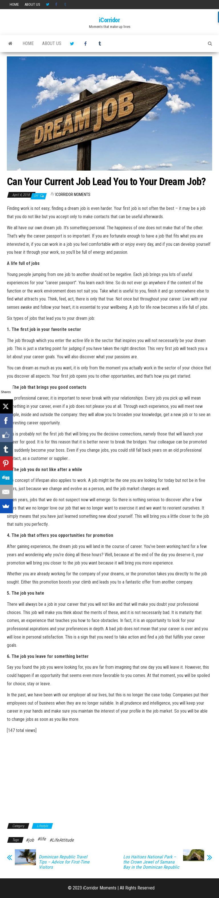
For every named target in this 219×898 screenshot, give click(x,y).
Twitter (47, 4)
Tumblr (65, 4)
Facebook (56, 4)
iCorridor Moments (72, 194)
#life (41, 839)
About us (32, 4)
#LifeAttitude (61, 840)
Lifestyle (42, 826)
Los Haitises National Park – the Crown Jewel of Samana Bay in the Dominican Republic (151, 862)
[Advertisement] (109, 777)
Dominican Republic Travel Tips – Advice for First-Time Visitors (64, 862)
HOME (14, 4)
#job (30, 840)
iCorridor (109, 20)
